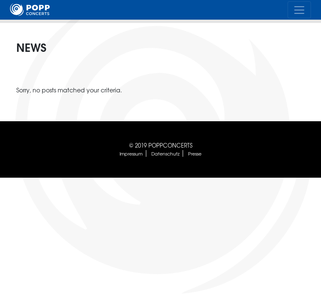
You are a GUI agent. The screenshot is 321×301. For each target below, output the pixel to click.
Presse (194, 153)
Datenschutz (165, 153)
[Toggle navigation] (299, 9)
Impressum (131, 153)
